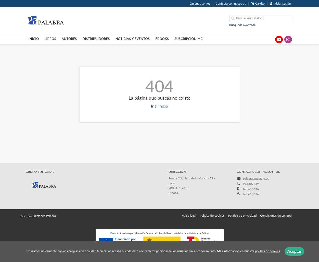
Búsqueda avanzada (242, 25)
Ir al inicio (159, 105)
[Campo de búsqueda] (260, 18)
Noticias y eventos (133, 39)
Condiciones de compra (275, 215)
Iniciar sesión (280, 3)
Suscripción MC (188, 39)
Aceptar (294, 251)
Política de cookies (212, 215)
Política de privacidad (242, 215)
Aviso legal (189, 215)
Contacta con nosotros (230, 3)
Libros (50, 39)
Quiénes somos (200, 3)
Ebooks (162, 39)
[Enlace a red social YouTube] (279, 39)
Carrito (258, 3)
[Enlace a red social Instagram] (288, 39)
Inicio (34, 39)
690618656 (251, 194)
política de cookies (267, 251)
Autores (69, 39)
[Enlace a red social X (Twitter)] (270, 39)
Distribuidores (96, 39)
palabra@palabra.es (256, 178)
